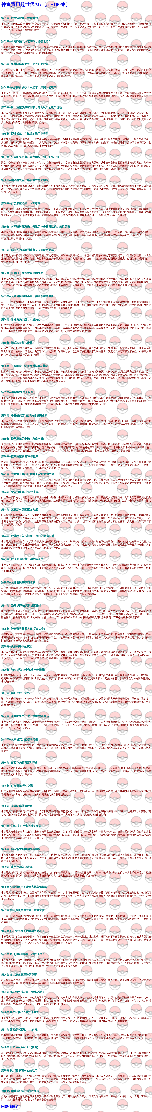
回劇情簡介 (10, 1107)
